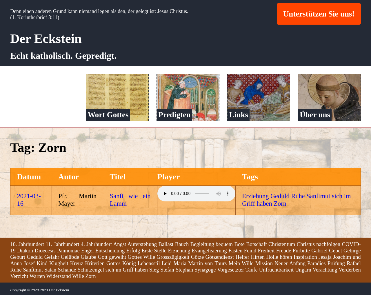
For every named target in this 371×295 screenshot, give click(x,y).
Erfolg (133, 250)
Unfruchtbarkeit (276, 269)
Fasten (235, 250)
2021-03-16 (29, 199)
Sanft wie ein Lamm (130, 199)
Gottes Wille (141, 257)
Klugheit (58, 263)
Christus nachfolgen (318, 244)
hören (286, 257)
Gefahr (51, 257)
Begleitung (202, 244)
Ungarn (303, 269)
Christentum (281, 244)
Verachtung (325, 269)
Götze (197, 257)
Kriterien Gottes (102, 263)
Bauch (182, 244)
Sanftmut (318, 196)
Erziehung (255, 196)
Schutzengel (91, 269)
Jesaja (325, 257)
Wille (78, 276)
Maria (179, 263)
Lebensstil (149, 263)
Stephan (184, 269)
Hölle (272, 257)
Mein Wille (241, 263)
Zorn (280, 203)
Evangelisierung (209, 250)
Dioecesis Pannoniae (56, 250)
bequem (224, 244)
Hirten (258, 257)
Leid (167, 263)
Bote (239, 244)
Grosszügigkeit (173, 257)
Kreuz (76, 263)
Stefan (167, 269)
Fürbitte (301, 250)
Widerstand (58, 276)
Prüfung (336, 263)
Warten (37, 276)
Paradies (316, 263)
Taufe (251, 269)
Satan (50, 269)
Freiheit (266, 250)
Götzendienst (219, 257)
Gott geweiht (112, 257)
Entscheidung (110, 250)
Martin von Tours (207, 263)
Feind (250, 250)
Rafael (354, 263)
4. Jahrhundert (96, 244)
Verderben (350, 269)
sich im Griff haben (127, 269)
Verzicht (19, 276)
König (129, 263)
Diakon (25, 250)
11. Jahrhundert (62, 244)
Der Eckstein (46, 38)
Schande (67, 269)
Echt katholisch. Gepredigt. (63, 56)
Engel (87, 250)
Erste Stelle (153, 250)
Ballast (166, 244)
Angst (119, 244)
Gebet (335, 250)
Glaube (88, 257)
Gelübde (70, 257)
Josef (29, 263)
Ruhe (298, 196)
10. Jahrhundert (27, 244)
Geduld (280, 196)
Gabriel (319, 250)
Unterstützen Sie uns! (318, 14)
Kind (42, 263)
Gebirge (352, 250)
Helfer (242, 257)
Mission (264, 263)
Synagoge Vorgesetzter (219, 269)
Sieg (154, 269)
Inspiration (305, 257)
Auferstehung (142, 244)
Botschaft (256, 244)
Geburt (17, 257)
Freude (283, 250)
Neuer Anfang (289, 263)
